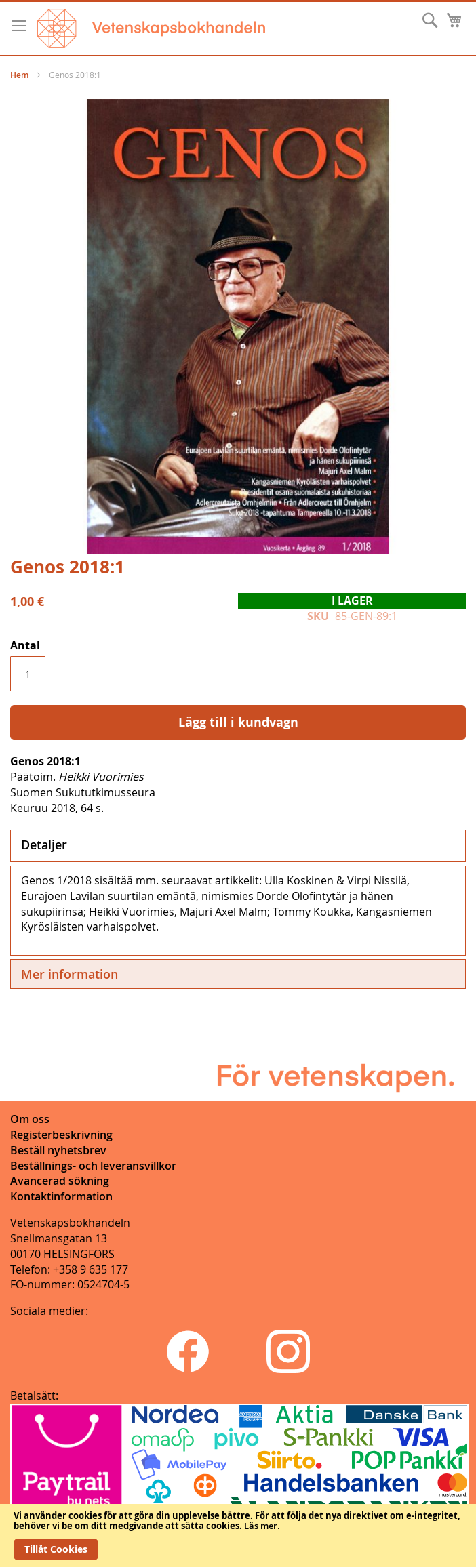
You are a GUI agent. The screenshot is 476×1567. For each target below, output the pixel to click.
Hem (19, 75)
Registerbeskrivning (61, 1134)
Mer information (69, 974)
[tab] (238, 846)
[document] (238, 1535)
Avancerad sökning (59, 1180)
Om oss (29, 1119)
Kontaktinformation (61, 1196)
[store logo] (151, 28)
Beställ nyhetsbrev (58, 1150)
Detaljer (44, 844)
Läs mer (260, 1526)
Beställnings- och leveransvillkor (93, 1165)
